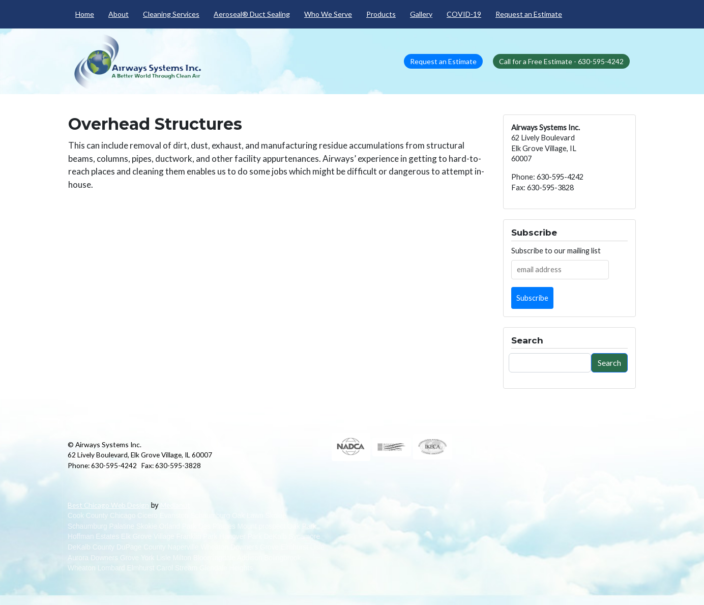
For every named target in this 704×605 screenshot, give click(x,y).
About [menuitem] (118, 14)
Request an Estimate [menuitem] (528, 14)
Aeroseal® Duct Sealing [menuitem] (252, 14)
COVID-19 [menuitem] (464, 14)
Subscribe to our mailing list (556, 250)
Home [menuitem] (84, 14)
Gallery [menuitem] (421, 14)
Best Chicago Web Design (108, 505)
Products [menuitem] (381, 14)
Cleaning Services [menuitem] (171, 14)
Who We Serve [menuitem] (328, 14)
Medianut (175, 505)
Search (609, 362)
